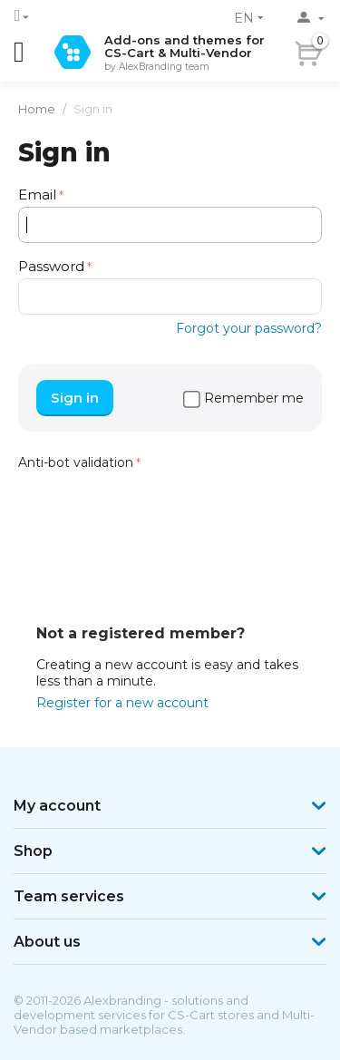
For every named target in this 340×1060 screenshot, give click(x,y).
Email (37, 194)
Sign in (75, 397)
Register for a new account (122, 703)
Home (36, 109)
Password (51, 266)
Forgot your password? (249, 328)
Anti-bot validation (75, 462)
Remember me (243, 398)
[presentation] (156, 510)
